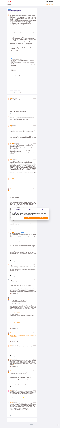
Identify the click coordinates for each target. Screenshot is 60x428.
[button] (47, 4)
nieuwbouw (15, 90)
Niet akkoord (30, 217)
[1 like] (14, 260)
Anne (11, 188)
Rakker (11, 98)
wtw (18, 90)
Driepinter (11, 279)
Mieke (11, 390)
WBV (10, 14)
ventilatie (11, 90)
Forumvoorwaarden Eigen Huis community (26, 426)
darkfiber (11, 402)
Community (8, 6)
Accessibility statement (36, 426)
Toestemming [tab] (17, 209)
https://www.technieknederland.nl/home (15, 322)
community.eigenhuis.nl (49, 1)
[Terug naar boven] (58, 425)
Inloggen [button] (52, 4)
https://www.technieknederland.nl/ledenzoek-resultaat (17, 312)
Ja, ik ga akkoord (41, 217)
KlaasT (11, 359)
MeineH (11, 264)
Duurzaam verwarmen (20, 6)
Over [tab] (42, 209)
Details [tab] (30, 209)
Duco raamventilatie (12, 198)
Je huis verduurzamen (13, 6)
